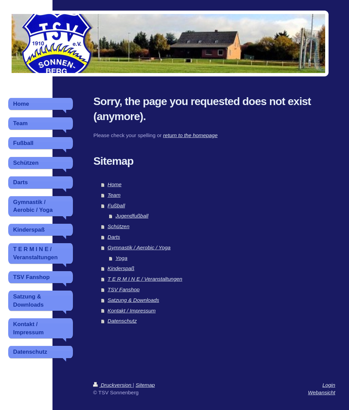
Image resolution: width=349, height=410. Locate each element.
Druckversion (113, 385)
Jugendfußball (132, 216)
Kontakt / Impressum (132, 310)
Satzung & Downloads (133, 300)
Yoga (121, 258)
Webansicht (321, 392)
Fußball (116, 205)
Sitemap (145, 385)
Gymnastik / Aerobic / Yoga (139, 247)
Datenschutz (122, 321)
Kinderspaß (121, 268)
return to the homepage (190, 135)
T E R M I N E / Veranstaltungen (145, 279)
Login (328, 385)
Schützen (119, 226)
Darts (114, 237)
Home (115, 184)
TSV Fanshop (124, 289)
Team (114, 195)
